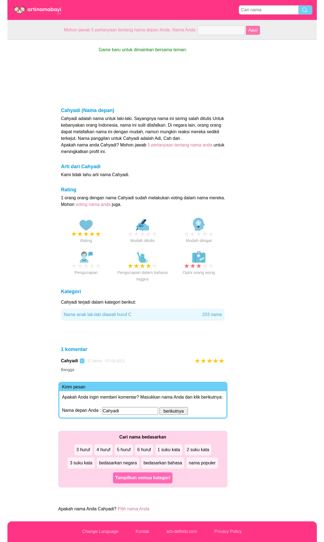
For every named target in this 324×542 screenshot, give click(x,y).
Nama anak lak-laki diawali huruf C (143, 314)
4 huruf (103, 449)
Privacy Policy (228, 531)
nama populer (202, 463)
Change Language (100, 531)
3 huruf (83, 449)
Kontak (142, 531)
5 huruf (124, 449)
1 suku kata (169, 449)
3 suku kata (81, 463)
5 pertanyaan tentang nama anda (179, 145)
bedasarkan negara (118, 463)
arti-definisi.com (181, 531)
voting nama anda (93, 204)
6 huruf (144, 449)
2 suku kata (198, 449)
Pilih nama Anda (134, 508)
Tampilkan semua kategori (142, 477)
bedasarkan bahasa (163, 463)
